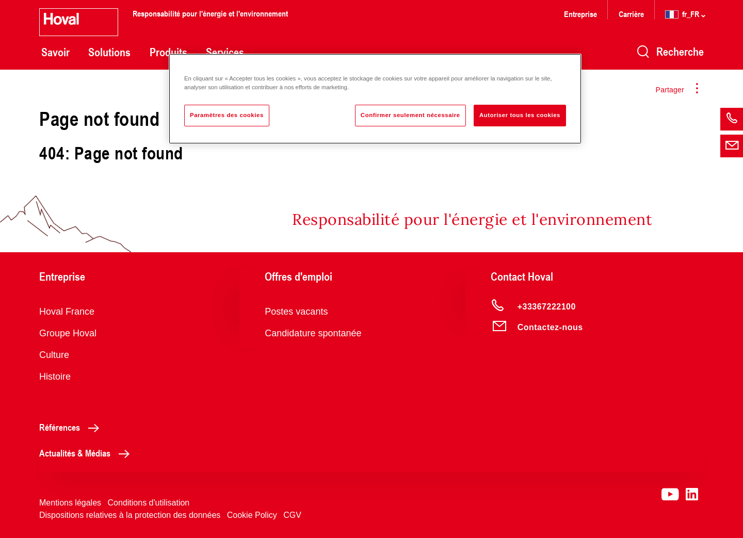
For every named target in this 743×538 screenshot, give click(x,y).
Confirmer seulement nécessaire (410, 115)
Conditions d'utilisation (149, 502)
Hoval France (66, 311)
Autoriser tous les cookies (519, 115)
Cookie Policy (252, 515)
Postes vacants (296, 311)
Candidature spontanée (313, 333)
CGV (292, 515)
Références (72, 427)
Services (225, 52)
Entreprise (580, 14)
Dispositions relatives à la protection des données (129, 515)
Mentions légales (70, 502)
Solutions (109, 52)
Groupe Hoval (67, 333)
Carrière (632, 14)
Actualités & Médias (87, 453)
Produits (168, 52)
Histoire (55, 376)
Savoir (55, 52)
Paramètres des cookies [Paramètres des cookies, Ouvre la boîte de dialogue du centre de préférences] (227, 115)
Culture (54, 355)
